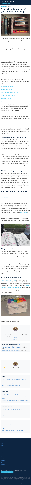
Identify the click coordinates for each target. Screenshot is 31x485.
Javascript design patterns (7, 89)
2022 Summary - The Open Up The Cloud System (11, 350)
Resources (3, 449)
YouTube (2, 458)
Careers (3, 6)
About (2, 443)
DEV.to (2, 462)
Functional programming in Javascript (9, 92)
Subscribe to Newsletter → (7, 472)
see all (18, 344)
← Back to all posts (5, 356)
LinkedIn (15, 337)
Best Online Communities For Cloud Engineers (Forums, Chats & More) (15, 400)
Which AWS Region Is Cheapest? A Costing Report (11, 385)
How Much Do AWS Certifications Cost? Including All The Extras (13, 411)
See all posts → (15, 339)
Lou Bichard (16, 333)
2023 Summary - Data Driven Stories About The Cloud (11, 347)
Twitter (26, 336)
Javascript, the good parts (7, 86)
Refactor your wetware (6, 98)
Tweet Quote (5, 197)
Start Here (3, 447)
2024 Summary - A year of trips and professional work (11, 346)
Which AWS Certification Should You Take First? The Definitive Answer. (14, 409)
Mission (2, 445)
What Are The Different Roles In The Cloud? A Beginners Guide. (13, 394)
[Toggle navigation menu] (29, 2)
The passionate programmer (7, 101)
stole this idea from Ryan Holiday (8, 280)
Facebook (3, 464)
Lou (7, 370)
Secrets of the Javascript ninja (8, 95)
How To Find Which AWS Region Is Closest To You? (11, 383)
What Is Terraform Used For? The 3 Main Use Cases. (11, 424)
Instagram (3, 460)
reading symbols (23, 212)
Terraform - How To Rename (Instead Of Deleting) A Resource (13, 430)
